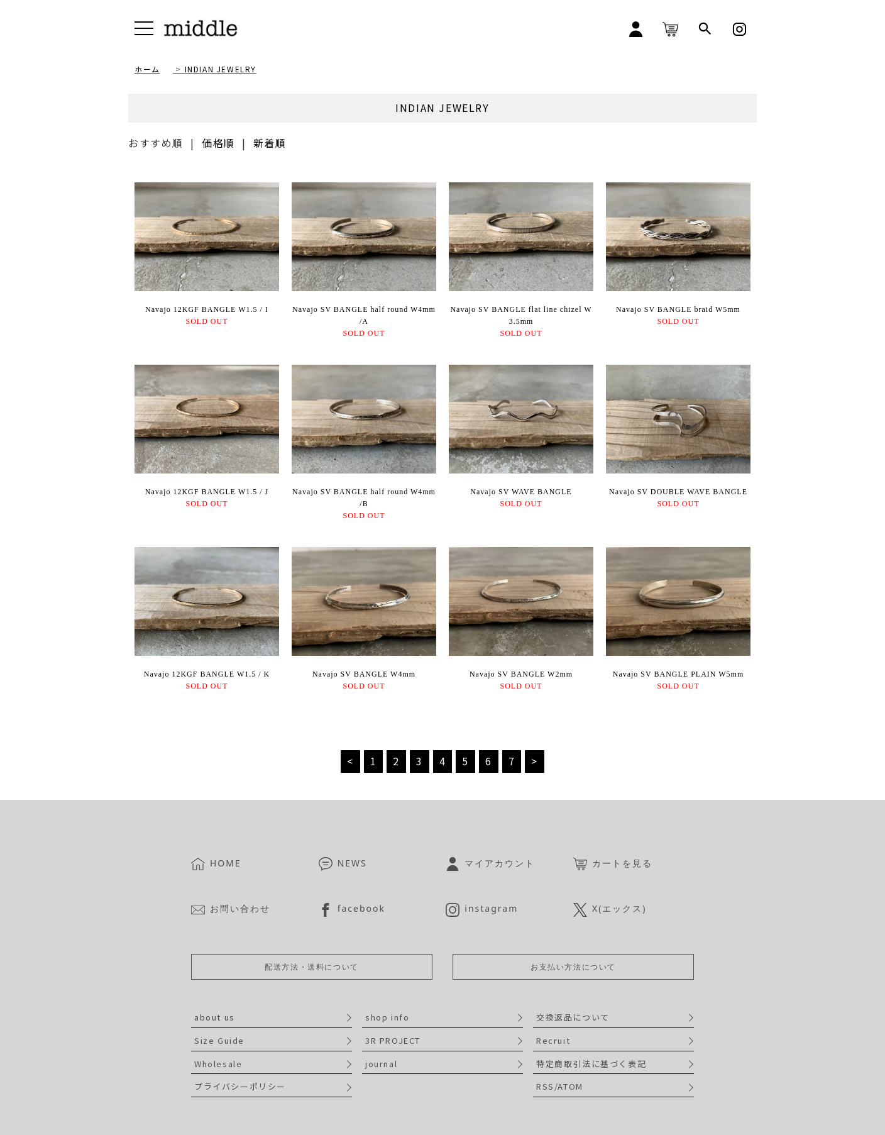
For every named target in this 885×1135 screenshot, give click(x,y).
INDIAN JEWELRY (220, 69)
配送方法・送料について (312, 966)
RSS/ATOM (559, 1086)
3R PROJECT (393, 1040)
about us (214, 1017)
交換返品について (573, 1017)
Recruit (553, 1040)
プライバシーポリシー (240, 1086)
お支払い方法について (573, 966)
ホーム (147, 69)
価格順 (218, 142)
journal (381, 1064)
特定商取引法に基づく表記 (591, 1064)
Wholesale (218, 1064)
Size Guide (219, 1040)
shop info (387, 1017)
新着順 (270, 142)
